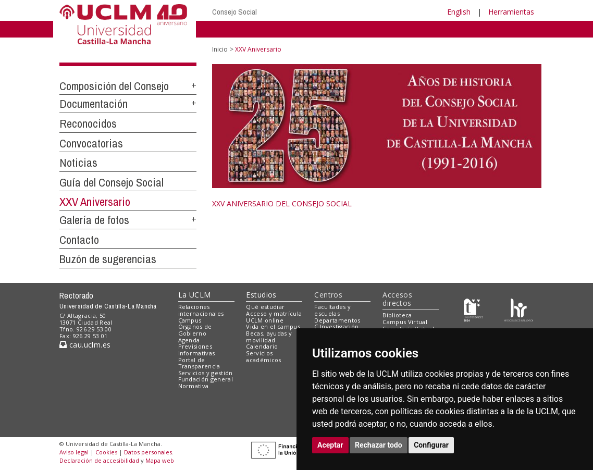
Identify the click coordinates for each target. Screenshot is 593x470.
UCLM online (264, 320)
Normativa (193, 386)
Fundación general (205, 379)
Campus (190, 320)
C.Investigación (336, 326)
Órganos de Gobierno (195, 330)
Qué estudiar (265, 307)
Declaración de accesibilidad (99, 460)
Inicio (220, 49)
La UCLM (194, 295)
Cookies (106, 452)
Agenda (189, 340)
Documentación (93, 104)
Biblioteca (397, 315)
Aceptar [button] (330, 445)
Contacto (79, 240)
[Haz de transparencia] (473, 309)
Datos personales (148, 452)
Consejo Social (234, 11)
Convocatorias (91, 143)
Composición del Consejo (114, 86)
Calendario (262, 346)
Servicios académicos (263, 356)
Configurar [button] (431, 445)
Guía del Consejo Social (111, 182)
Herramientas (511, 12)
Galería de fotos (94, 220)
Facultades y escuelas (332, 310)
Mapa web (159, 460)
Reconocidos (88, 123)
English (459, 12)
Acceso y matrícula (274, 313)
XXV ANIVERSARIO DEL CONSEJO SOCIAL (282, 203)
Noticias (78, 162)
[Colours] (518, 309)
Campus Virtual (404, 322)
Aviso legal (74, 452)
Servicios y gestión (205, 373)
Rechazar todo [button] (378, 445)
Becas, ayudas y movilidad (269, 336)
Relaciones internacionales (201, 310)
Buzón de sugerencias (107, 259)
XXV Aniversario (94, 201)
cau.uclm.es (84, 345)
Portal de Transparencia (199, 363)
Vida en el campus (273, 326)
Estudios (261, 295)
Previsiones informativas (196, 349)
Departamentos (337, 320)
